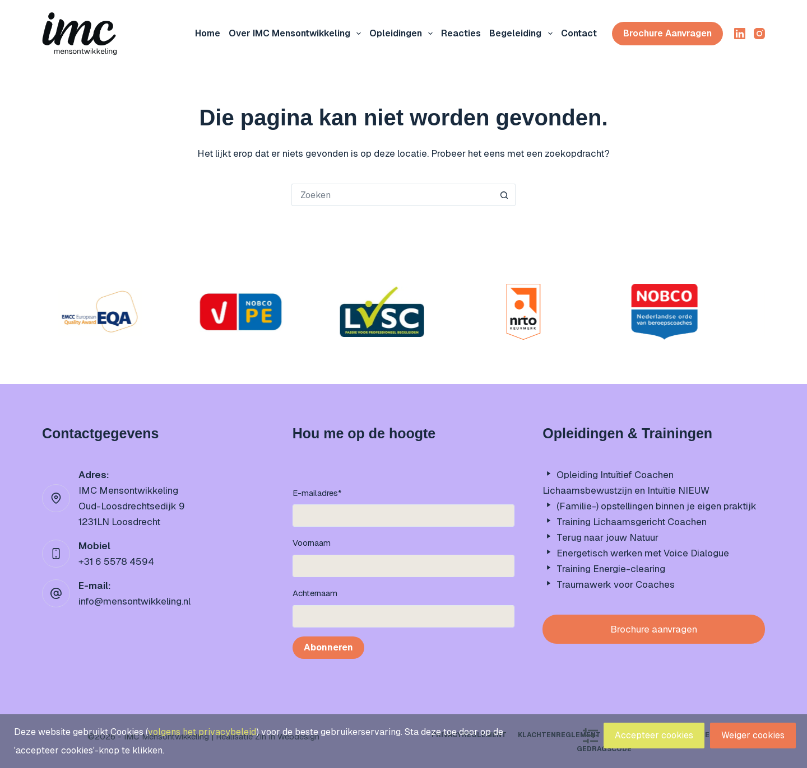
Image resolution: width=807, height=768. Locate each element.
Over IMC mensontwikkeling (297, 33)
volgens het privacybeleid (202, 732)
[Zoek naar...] (392, 195)
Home (207, 33)
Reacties (461, 33)
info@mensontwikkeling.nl (134, 601)
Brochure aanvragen (667, 33)
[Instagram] (759, 33)
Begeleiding (522, 33)
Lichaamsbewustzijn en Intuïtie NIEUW (625, 490)
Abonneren (328, 647)
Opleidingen (403, 33)
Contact (579, 33)
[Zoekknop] (504, 195)
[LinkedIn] (739, 33)
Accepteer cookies (654, 735)
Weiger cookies (753, 735)
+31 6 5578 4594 (116, 561)
